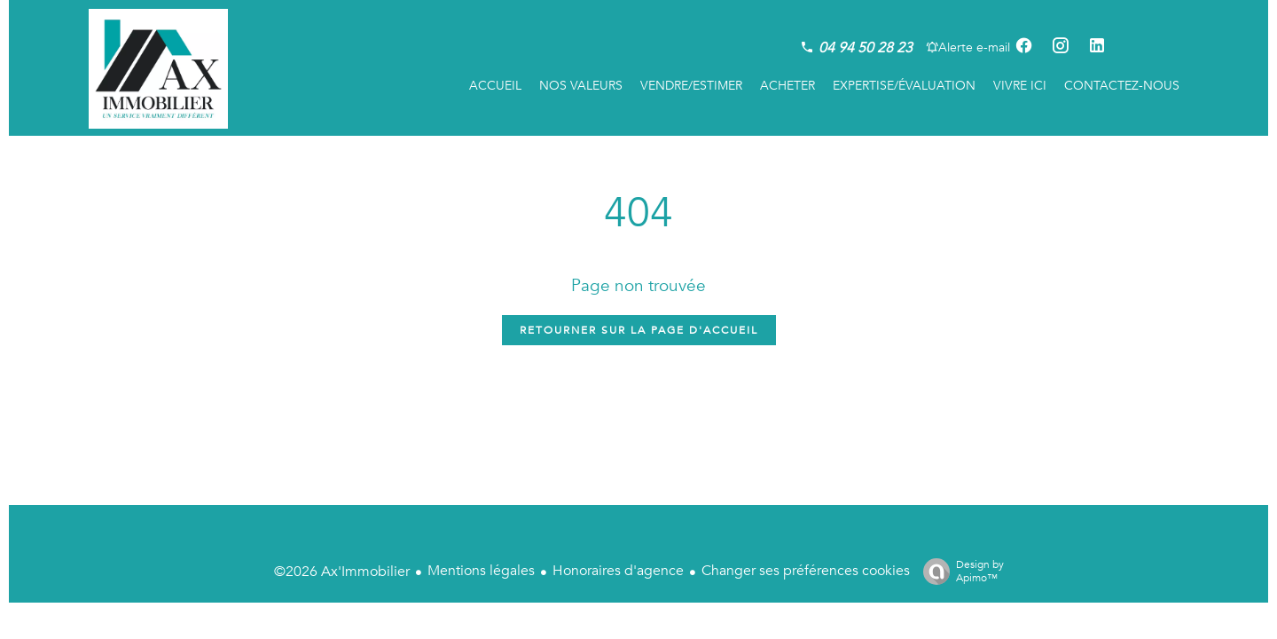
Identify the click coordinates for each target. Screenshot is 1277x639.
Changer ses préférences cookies (805, 570)
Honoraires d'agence (618, 570)
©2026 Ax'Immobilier (342, 571)
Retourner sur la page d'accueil (639, 330)
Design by (959, 571)
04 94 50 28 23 (866, 48)
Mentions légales (481, 570)
